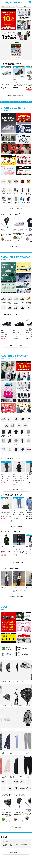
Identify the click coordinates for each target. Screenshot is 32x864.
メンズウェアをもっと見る (16, 489)
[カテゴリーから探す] (23, 6)
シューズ (11, 101)
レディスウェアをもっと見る (16, 526)
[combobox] (8, 6)
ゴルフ (27, 101)
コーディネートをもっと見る (16, 596)
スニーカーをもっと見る (16, 345)
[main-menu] (2, 2)
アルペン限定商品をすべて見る (16, 95)
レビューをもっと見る (16, 247)
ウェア (19, 101)
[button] (30, 78)
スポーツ (3, 101)
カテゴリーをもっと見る (16, 208)
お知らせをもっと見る (16, 852)
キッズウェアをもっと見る (16, 562)
